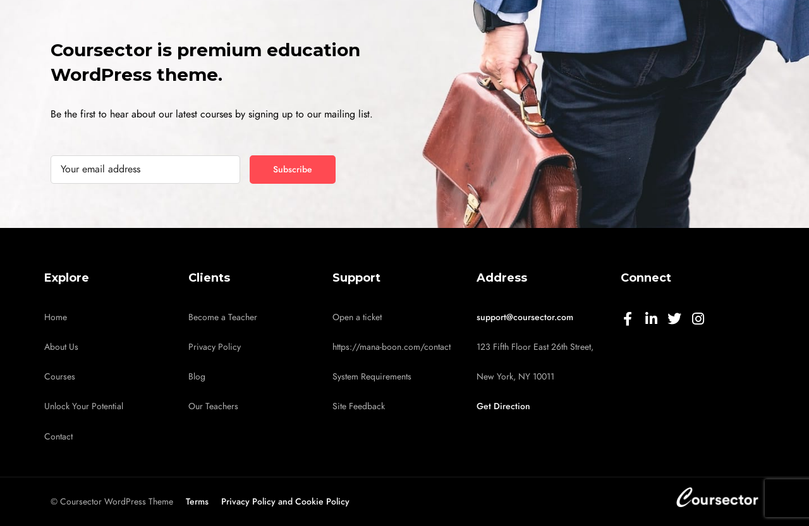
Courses (59, 377)
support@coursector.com (525, 317)
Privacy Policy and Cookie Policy (285, 502)
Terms (197, 502)
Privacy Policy (214, 347)
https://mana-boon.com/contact (391, 347)
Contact (58, 437)
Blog (196, 377)
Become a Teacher (222, 317)
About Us (61, 347)
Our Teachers (213, 406)
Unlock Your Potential (83, 406)
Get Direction (503, 406)
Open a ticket (357, 317)
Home (55, 317)
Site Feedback (358, 406)
